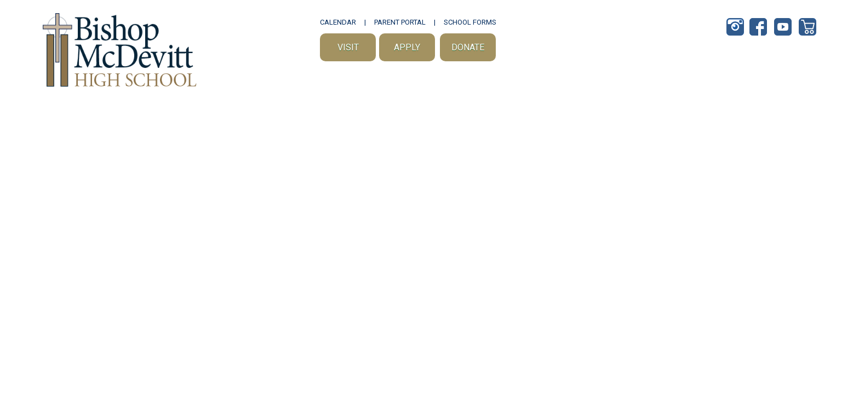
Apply (407, 47)
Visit (348, 47)
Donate (467, 47)
